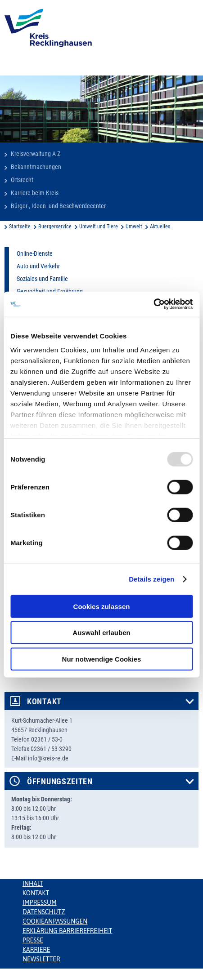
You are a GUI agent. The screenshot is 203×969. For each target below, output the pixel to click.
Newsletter (41, 959)
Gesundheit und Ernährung (50, 291)
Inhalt (33, 883)
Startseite (20, 226)
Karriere (36, 949)
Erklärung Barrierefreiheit (67, 930)
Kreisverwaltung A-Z (35, 153)
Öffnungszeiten (60, 781)
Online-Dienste (35, 253)
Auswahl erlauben (101, 632)
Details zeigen (151, 579)
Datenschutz (44, 912)
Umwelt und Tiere (98, 226)
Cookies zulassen (101, 606)
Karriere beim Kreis (35, 192)
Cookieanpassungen (55, 921)
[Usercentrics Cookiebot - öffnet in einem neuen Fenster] (153, 304)
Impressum (40, 902)
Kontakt (44, 701)
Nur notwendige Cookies (101, 658)
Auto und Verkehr (38, 266)
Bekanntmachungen (36, 166)
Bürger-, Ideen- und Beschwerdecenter (58, 205)
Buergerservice (55, 226)
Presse (33, 940)
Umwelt (134, 226)
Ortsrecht (22, 179)
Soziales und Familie (42, 278)
